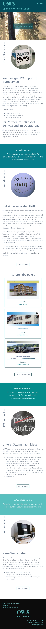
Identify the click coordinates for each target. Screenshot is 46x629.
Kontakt (18, 616)
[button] (23, 264)
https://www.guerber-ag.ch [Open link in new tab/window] (23, 323)
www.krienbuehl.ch (23, 364)
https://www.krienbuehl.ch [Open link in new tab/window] (23, 353)
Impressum (26, 616)
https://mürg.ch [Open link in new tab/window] (23, 292)
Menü (41, 4)
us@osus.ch (39, 624)
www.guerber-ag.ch (23, 335)
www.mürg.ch (23, 304)
